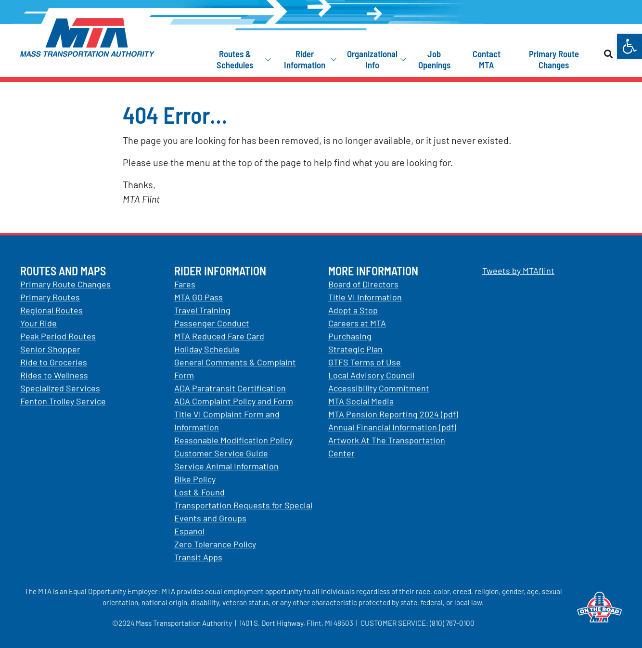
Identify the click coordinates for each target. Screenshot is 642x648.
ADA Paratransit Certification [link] (230, 388)
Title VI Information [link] (365, 297)
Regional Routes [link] (51, 310)
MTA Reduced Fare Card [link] (219, 336)
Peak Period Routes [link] (58, 336)
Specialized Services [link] (60, 388)
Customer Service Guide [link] (221, 453)
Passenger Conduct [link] (211, 323)
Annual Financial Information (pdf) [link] (392, 427)
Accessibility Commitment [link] (378, 388)
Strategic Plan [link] (355, 349)
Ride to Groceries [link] (53, 362)
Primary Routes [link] (50, 297)
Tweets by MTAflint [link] (518, 270)
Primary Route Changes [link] (65, 284)
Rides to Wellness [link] (54, 375)
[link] (629, 46)
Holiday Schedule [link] (207, 349)
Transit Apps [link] (198, 557)
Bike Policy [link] (195, 479)
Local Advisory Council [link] (371, 375)
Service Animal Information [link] (226, 466)
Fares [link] (184, 284)
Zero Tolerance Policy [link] (215, 544)
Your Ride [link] (38, 323)
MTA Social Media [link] (361, 401)
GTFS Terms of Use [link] (364, 362)
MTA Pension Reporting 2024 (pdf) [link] (393, 414)
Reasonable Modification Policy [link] (233, 440)
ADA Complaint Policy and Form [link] (233, 401)
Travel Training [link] (202, 310)
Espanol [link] (189, 531)
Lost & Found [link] (199, 492)
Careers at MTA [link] (357, 323)
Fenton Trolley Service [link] (63, 401)
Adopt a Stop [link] (353, 310)
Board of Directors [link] (363, 284)
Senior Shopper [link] (50, 349)
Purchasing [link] (350, 336)
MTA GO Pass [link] (198, 297)
